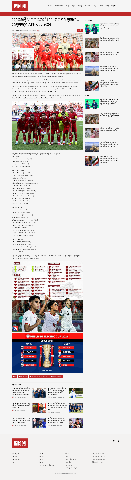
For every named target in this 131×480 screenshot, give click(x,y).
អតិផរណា (41, 462)
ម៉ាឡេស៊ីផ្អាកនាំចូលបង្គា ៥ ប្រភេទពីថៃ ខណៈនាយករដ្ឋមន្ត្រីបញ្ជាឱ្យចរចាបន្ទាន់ (109, 39)
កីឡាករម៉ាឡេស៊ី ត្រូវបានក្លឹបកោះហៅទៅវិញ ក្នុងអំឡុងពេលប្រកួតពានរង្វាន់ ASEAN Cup (21, 405)
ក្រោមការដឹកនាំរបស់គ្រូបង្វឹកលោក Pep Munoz (38, 376)
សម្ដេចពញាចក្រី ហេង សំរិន (99, 457)
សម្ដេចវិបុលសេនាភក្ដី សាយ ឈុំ (100, 459)
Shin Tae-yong (23, 376)
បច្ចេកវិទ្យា (80, 6)
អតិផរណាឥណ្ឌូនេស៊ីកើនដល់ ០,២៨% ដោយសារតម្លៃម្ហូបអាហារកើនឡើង (109, 53)
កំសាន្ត (107, 6)
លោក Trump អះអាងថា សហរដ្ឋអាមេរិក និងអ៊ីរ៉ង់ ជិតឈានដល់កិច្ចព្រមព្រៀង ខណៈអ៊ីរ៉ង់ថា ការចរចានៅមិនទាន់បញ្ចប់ (109, 84)
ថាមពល (41, 454)
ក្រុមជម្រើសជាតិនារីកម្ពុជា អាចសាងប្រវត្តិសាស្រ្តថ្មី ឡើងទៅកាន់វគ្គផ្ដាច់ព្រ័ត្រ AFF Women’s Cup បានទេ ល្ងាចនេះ (57, 406)
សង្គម (73, 6)
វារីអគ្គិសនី (41, 457)
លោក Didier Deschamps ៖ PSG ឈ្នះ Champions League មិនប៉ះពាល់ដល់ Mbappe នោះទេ (21, 420)
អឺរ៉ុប (67, 457)
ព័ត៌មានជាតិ (49, 6)
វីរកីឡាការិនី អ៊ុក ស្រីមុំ (97, 462)
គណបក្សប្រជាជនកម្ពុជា (71, 468)
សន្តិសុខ (67, 6)
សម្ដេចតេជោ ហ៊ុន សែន (98, 454)
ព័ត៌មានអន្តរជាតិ (59, 6)
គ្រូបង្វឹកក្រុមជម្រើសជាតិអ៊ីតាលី (56, 376)
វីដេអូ (113, 6)
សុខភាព (101, 6)
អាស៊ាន (67, 454)
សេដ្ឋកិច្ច (41, 459)
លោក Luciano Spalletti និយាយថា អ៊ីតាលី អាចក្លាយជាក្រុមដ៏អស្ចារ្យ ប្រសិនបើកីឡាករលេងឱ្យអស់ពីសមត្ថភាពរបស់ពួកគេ (57, 391)
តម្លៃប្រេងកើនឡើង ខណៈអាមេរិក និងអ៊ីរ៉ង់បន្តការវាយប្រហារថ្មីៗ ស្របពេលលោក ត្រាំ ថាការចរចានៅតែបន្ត (109, 69)
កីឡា (95, 6)
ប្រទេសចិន (68, 462)
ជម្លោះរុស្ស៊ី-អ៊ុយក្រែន (71, 459)
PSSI (14, 376)
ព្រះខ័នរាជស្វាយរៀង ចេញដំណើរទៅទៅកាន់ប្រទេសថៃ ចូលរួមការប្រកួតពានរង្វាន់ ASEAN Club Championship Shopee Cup (21, 391)
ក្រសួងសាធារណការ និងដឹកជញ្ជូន (47, 465)
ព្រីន (80, 30)
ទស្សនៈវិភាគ (88, 6)
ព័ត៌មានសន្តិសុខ (16, 459)
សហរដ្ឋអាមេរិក (69, 465)
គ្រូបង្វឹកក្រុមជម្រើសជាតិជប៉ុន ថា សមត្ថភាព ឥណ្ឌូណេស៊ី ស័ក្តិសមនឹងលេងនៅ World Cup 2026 (56, 420)
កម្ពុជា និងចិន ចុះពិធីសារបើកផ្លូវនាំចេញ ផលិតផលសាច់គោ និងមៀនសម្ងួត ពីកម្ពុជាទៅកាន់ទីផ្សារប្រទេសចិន (109, 26)
